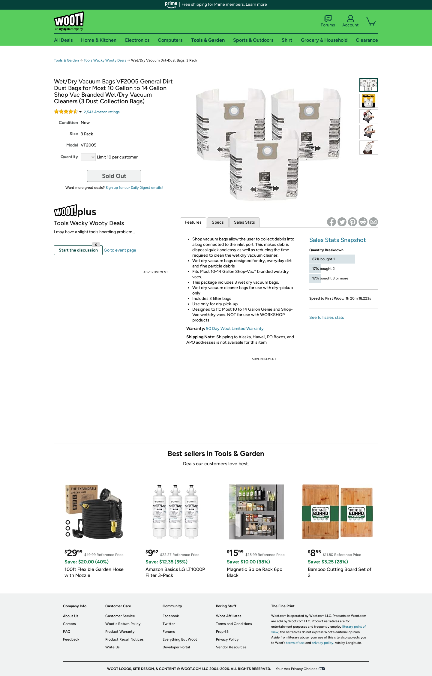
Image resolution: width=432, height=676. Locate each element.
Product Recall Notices (124, 639)
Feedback (71, 639)
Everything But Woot (180, 639)
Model (72, 145)
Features (193, 222)
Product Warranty (119, 631)
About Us (70, 616)
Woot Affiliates (229, 616)
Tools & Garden (66, 60)
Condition (68, 122)
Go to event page (120, 250)
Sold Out (114, 176)
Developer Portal (176, 647)
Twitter (169, 624)
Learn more (256, 4)
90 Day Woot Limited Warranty (235, 328)
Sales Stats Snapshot (337, 239)
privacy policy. (323, 643)
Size (74, 133)
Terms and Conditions (234, 624)
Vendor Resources (231, 647)
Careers (69, 624)
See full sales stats (326, 317)
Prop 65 (222, 631)
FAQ (66, 631)
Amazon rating (102, 112)
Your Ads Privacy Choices (296, 669)
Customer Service (120, 616)
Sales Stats (244, 222)
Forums (328, 21)
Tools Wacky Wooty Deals (105, 60)
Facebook (171, 616)
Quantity (69, 156)
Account (350, 21)
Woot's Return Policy (122, 624)
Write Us (112, 647)
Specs (218, 222)
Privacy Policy (227, 639)
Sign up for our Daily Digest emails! (134, 188)
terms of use (295, 643)
